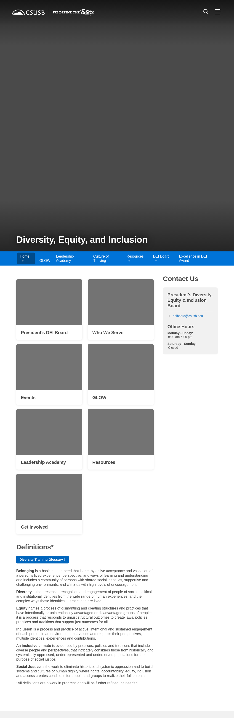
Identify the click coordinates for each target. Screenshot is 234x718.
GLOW (44, 261)
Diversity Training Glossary (43, 561)
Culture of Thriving (101, 258)
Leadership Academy (65, 258)
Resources (135, 258)
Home (24, 258)
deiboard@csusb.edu (188, 316)
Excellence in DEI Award (193, 258)
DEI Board (161, 258)
